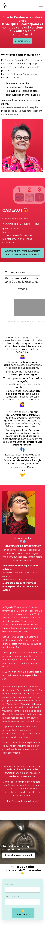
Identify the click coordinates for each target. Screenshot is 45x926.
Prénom (9, 884)
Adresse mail (12, 896)
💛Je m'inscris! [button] (23, 913)
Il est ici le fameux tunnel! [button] (19, 855)
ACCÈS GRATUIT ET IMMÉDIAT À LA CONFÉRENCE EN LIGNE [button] (22, 253)
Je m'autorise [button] (22, 41)
